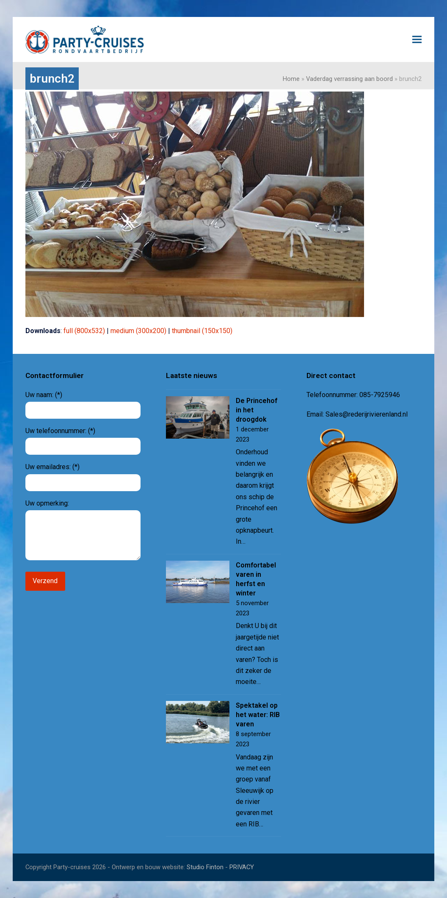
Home (291, 79)
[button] (417, 39)
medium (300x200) (138, 331)
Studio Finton (205, 867)
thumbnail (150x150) (202, 331)
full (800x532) (84, 331)
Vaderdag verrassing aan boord (349, 79)
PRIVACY (241, 867)
